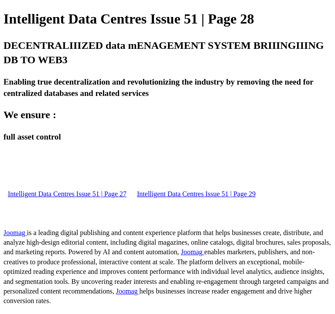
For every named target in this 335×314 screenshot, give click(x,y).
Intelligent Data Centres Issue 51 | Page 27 (67, 194)
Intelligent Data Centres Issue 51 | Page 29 (196, 194)
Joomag (15, 232)
